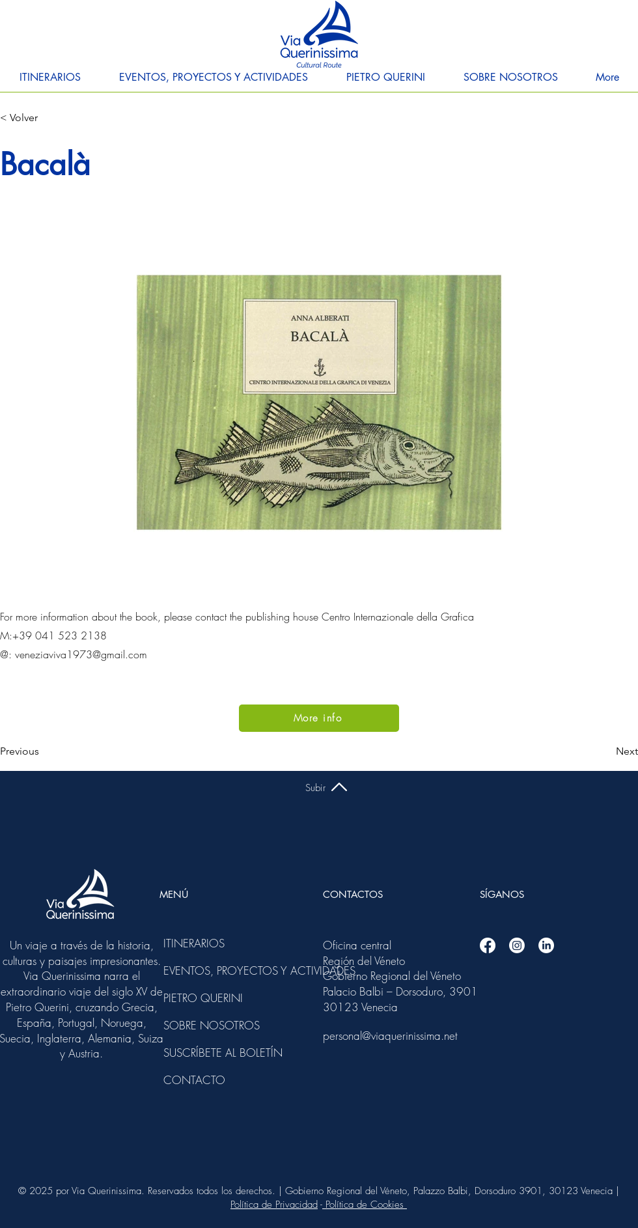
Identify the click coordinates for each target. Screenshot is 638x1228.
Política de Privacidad (274, 1204)
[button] (50, 77)
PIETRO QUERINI (198, 997)
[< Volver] (43, 118)
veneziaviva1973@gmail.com (81, 654)
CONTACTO (194, 1079)
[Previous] (43, 751)
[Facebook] (487, 945)
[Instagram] (517, 945)
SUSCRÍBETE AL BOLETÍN (198, 1052)
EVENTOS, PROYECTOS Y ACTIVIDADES (198, 970)
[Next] (605, 751)
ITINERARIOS (194, 943)
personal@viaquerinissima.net (390, 1035)
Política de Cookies (364, 1204)
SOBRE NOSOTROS (198, 1025)
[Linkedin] (546, 945)
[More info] (319, 718)
